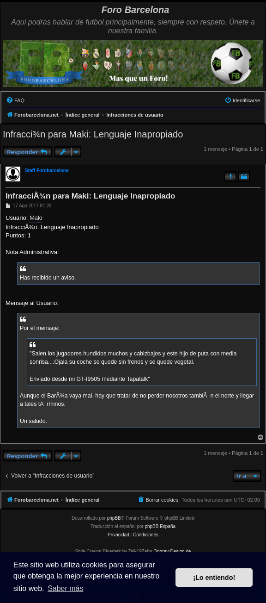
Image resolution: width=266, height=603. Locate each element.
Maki (36, 217)
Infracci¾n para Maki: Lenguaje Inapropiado (93, 134)
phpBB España (160, 526)
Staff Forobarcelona (46, 170)
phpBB (114, 518)
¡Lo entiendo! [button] (214, 577)
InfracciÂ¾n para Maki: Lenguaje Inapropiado (90, 196)
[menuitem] (15, 100)
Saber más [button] (65, 588)
